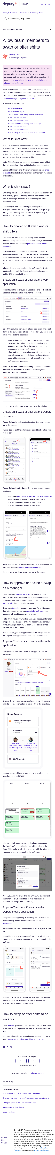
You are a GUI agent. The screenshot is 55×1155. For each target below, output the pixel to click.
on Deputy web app (18, 118)
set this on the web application (30, 567)
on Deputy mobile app (19, 121)
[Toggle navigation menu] (42, 4)
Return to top (9, 1081)
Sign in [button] (47, 4)
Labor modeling (9, 1112)
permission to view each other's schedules (34, 496)
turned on (16, 608)
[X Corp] (7, 1047)
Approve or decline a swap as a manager (24, 124)
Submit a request (37, 1073)
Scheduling (23, 13)
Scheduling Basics (36, 13)
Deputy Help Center (10, 13)
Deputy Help (14, 55)
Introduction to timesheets (13, 1107)
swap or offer (8, 603)
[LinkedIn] (11, 1047)
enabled (11, 1025)
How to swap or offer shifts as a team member (26, 132)
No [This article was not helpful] (34, 1061)
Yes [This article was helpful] (21, 1061)
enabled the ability (23, 594)
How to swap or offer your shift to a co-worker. (26, 1039)
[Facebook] (4, 1047)
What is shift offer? (15, 109)
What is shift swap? (16, 112)
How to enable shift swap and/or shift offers (25, 115)
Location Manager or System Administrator (20, 98)
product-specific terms (41, 1150)
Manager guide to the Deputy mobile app (19, 1103)
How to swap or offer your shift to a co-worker (21, 1093)
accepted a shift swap (35, 611)
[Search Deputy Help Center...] (27, 18)
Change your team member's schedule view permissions (26, 1098)
